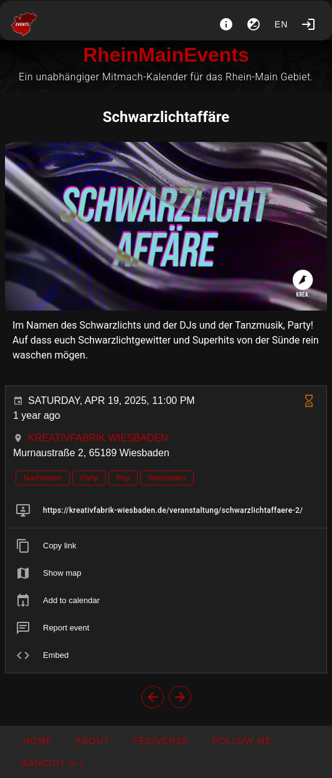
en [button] (281, 24)
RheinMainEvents (166, 55)
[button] (160, 740)
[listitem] (166, 510)
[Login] (308, 24)
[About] (226, 24)
